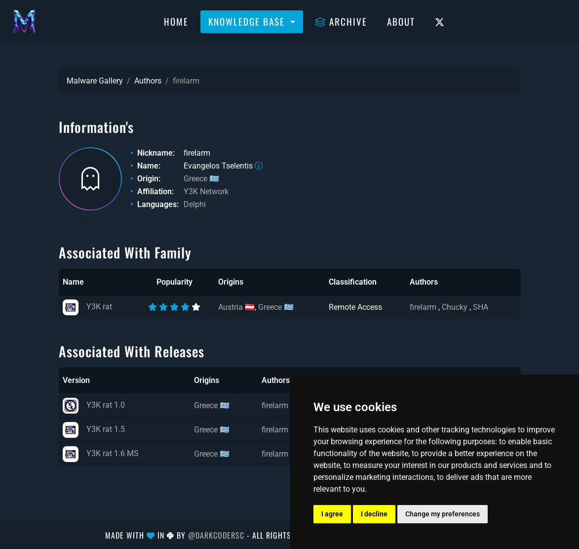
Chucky (455, 307)
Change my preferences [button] (442, 514)
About (401, 21)
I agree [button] (332, 514)
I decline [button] (374, 514)
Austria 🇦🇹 (236, 307)
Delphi (195, 204)
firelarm (424, 307)
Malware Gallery (95, 80)
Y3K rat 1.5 (94, 429)
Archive (341, 21)
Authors (147, 80)
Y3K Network (206, 191)
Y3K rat (87, 306)
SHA (480, 307)
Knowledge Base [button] (248, 21)
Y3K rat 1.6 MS (101, 453)
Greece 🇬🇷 (201, 178)
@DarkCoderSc (216, 535)
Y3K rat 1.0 (94, 405)
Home (176, 21)
